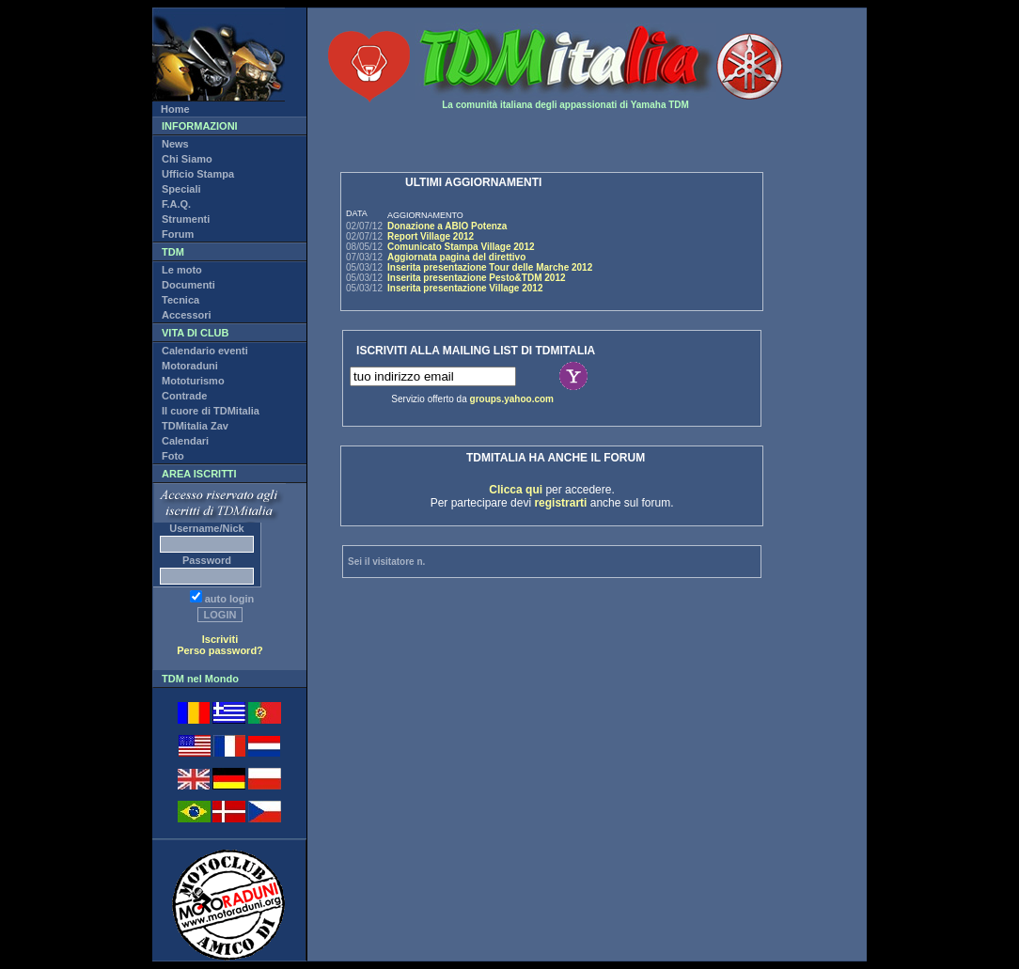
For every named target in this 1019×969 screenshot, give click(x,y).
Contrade (184, 395)
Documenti (188, 284)
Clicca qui (515, 489)
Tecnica (180, 299)
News (175, 143)
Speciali (181, 189)
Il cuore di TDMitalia (210, 410)
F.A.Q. (176, 204)
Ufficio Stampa (198, 174)
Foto (173, 455)
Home (175, 109)
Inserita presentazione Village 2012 (464, 288)
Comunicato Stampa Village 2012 (461, 247)
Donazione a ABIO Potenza (447, 226)
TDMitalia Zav (195, 425)
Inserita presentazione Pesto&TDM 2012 (476, 278)
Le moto (182, 269)
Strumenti (186, 219)
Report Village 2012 (430, 236)
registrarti (560, 502)
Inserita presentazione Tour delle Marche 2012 (489, 267)
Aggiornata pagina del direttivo (456, 257)
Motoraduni (190, 365)
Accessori (187, 314)
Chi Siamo (187, 158)
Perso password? (220, 650)
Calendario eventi (205, 350)
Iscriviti (220, 639)
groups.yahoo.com (512, 399)
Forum (178, 234)
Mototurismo (193, 380)
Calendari (185, 440)
